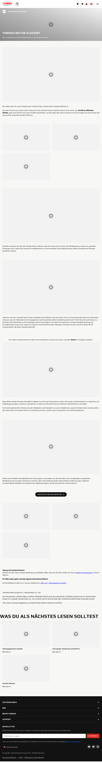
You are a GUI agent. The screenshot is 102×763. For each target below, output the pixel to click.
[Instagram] (98, 746)
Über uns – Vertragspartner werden (53, 583)
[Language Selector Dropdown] (91, 4)
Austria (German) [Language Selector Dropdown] (10, 747)
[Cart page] (82, 4)
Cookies (20, 757)
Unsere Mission (8, 683)
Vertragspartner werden (12, 649)
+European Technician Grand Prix (66, 649)
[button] (98, 4)
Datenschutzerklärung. (73, 741)
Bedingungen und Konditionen (34, 757)
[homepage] (7, 4)
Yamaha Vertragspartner (84, 572)
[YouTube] (89, 746)
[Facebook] (93, 746)
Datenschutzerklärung (9, 757)
